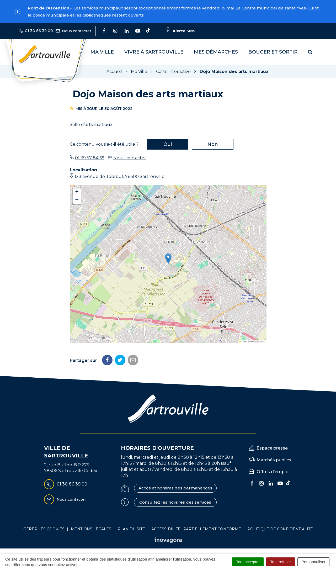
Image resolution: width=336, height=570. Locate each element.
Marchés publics (274, 459)
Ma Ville (102, 52)
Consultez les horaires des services (175, 502)
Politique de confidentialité (280, 529)
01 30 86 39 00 (65, 484)
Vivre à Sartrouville (153, 52)
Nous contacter (129, 157)
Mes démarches (216, 52)
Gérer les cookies (44, 529)
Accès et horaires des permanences (175, 487)
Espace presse (272, 448)
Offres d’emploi (273, 471)
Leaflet (243, 341)
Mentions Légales (91, 529)
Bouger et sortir (272, 52)
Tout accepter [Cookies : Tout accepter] (248, 562)
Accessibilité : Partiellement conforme (196, 529)
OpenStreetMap (258, 341)
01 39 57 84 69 (89, 157)
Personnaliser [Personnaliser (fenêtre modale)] (313, 562)
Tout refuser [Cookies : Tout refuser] (280, 562)
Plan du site (131, 529)
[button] (168, 258)
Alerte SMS (180, 30)
